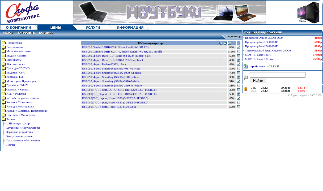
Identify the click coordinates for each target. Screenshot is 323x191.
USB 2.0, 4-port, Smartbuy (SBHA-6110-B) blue (110, 77)
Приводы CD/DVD (18, 68)
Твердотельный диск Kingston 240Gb (268, 50)
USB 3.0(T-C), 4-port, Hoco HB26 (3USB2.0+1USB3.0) (115, 98)
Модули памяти (16, 55)
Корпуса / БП (14, 76)
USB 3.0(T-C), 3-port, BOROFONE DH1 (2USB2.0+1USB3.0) (119, 89)
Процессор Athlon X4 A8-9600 (264, 37)
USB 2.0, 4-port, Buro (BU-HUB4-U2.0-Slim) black (112, 60)
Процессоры (14, 42)
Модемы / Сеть (15, 72)
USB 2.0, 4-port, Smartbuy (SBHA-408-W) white (111, 68)
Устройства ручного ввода (22, 97)
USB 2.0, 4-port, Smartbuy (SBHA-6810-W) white (112, 85)
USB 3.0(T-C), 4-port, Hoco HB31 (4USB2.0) (109, 106)
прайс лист (257, 66)
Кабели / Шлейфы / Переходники (27, 110)
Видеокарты (14, 59)
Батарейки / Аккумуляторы (23, 127)
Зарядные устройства (19, 131)
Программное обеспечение (23, 140)
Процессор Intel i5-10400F (261, 46)
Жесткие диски (15, 64)
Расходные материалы (20, 106)
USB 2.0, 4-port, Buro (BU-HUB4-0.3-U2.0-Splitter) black (116, 55)
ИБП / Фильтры (16, 93)
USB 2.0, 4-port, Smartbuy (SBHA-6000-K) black (111, 72)
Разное (10, 119)
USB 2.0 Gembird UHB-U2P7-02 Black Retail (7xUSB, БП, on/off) (122, 51)
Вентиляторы (14, 47)
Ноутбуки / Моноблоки (20, 114)
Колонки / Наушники (19, 102)
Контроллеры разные (19, 136)
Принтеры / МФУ (17, 85)
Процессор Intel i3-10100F (261, 42)
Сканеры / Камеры (17, 89)
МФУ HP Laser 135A (258, 54)
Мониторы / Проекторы (21, 81)
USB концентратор (18, 123)
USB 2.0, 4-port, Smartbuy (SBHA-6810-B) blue (110, 81)
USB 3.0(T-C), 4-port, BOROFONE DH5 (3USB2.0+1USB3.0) (119, 94)
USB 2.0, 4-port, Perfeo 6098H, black (104, 64)
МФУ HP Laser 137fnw (259, 58)
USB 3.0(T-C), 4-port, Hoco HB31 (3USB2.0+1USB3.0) (115, 102)
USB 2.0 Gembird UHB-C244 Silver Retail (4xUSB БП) (115, 47)
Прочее (10, 144)
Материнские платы (18, 51)
